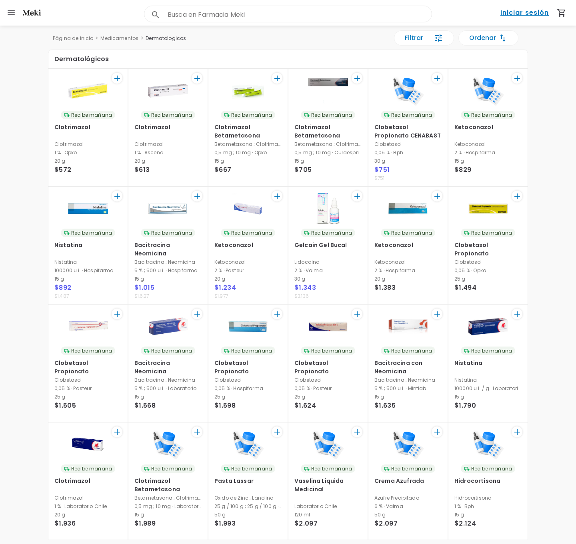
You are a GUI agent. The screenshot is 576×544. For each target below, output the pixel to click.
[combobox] (300, 14)
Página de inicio (73, 38)
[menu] (11, 13)
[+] (117, 78)
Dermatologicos (166, 38)
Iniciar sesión (524, 13)
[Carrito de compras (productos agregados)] (561, 12)
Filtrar (424, 38)
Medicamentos (119, 38)
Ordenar (488, 38)
